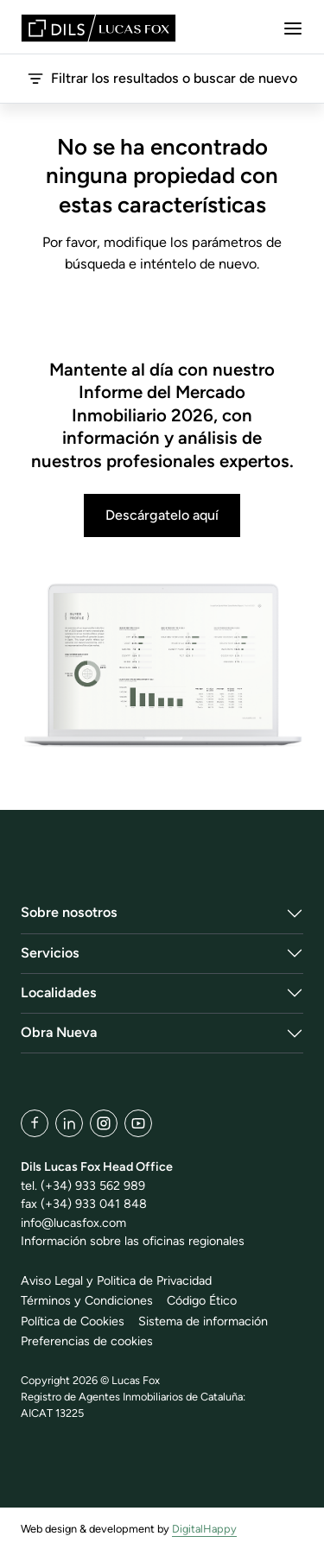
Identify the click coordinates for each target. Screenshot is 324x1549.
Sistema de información (203, 1321)
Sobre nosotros (69, 912)
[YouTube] (138, 1123)
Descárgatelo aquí (162, 515)
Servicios (50, 953)
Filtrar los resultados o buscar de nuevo (162, 78)
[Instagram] (104, 1123)
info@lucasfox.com (73, 1222)
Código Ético (202, 1300)
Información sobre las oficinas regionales (133, 1241)
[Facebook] (34, 1123)
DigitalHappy (204, 1528)
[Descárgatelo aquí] (162, 666)
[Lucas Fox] (98, 28)
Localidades (59, 992)
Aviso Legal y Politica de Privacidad (116, 1280)
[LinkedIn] (69, 1123)
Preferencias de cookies (87, 1341)
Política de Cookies (72, 1321)
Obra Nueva (59, 1032)
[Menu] (293, 28)
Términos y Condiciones (87, 1300)
